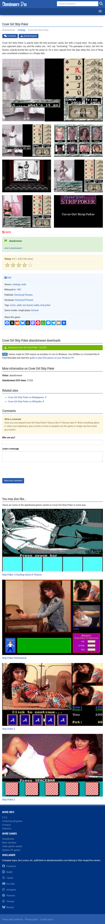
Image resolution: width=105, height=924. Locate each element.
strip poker (45, 305)
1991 (19, 289)
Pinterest (8, 895)
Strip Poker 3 (52, 696)
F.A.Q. (5, 817)
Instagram (9, 889)
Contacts (6, 824)
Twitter (7, 877)
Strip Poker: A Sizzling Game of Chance (52, 542)
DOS (7, 277)
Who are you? (8, 437)
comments (10, 36)
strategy (21, 29)
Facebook (9, 866)
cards (23, 284)
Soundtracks (8, 838)
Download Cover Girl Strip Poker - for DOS (25, 347)
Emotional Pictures (23, 294)
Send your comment (13, 480)
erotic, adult (16, 305)
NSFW (6, 232)
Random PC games (11, 850)
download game (28, 36)
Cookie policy (46, 919)
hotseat (35, 310)
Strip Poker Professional (52, 620)
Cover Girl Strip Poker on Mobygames (26, 397)
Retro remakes (9, 842)
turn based (28, 305)
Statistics (6, 828)
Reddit (7, 872)
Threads (8, 901)
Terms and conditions (12, 919)
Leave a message (10, 448)
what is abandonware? (13, 248)
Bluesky (8, 907)
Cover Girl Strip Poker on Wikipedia (24, 401)
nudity (36, 305)
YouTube (8, 883)
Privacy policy (31, 919)
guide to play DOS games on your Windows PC (52, 357)
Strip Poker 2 (52, 767)
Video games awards (12, 846)
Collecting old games (12, 821)
